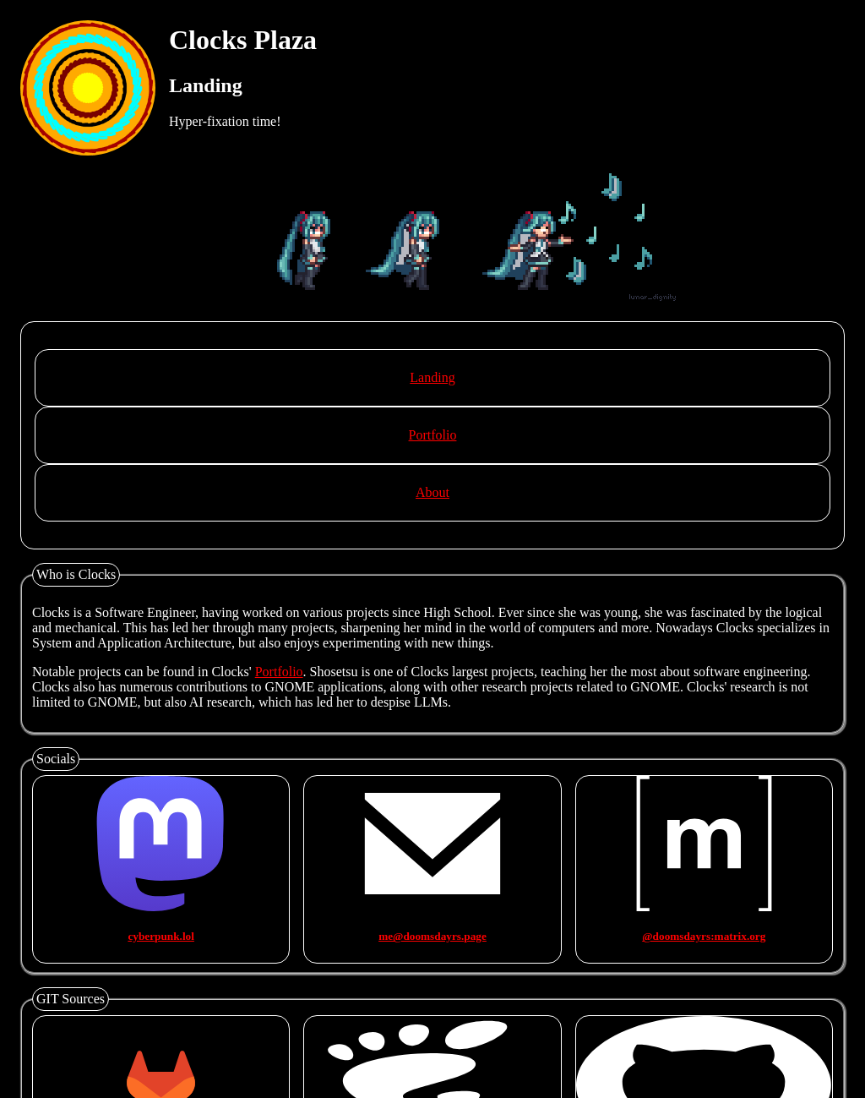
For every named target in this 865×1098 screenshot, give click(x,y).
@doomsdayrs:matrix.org (703, 936)
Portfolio (433, 435)
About (432, 492)
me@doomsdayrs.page (432, 936)
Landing (432, 377)
